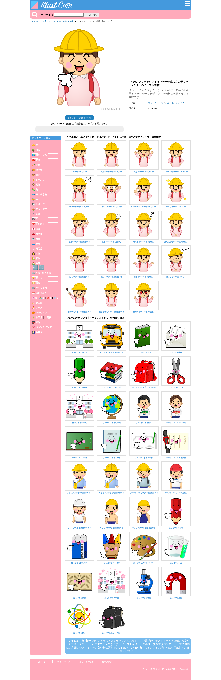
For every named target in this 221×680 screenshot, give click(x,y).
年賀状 (47, 317)
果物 (38, 160)
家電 (38, 238)
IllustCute (35, 21)
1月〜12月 (41, 293)
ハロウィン (41, 312)
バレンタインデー (45, 327)
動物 (38, 184)
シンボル (40, 224)
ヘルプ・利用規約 (85, 662)
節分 (38, 322)
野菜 (38, 165)
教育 (38, 263)
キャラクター (42, 288)
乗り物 (39, 234)
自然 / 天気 (41, 155)
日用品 (39, 248)
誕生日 (39, 302)
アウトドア (41, 209)
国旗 (38, 229)
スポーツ (40, 204)
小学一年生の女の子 (65, 21)
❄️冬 (56, 297)
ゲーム (39, 219)
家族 (38, 258)
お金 (38, 283)
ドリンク (40, 179)
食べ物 (39, 170)
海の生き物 (41, 194)
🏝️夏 (41, 297)
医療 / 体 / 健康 (43, 273)
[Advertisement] (160, 52)
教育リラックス (49, 21)
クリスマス (41, 307)
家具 (38, 243)
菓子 (38, 174)
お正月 (39, 317)
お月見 (39, 332)
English (41, 662)
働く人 (39, 278)
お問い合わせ (108, 662)
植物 (38, 150)
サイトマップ (63, 662)
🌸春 (34, 297)
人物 (38, 253)
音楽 (38, 214)
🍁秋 (49, 297)
